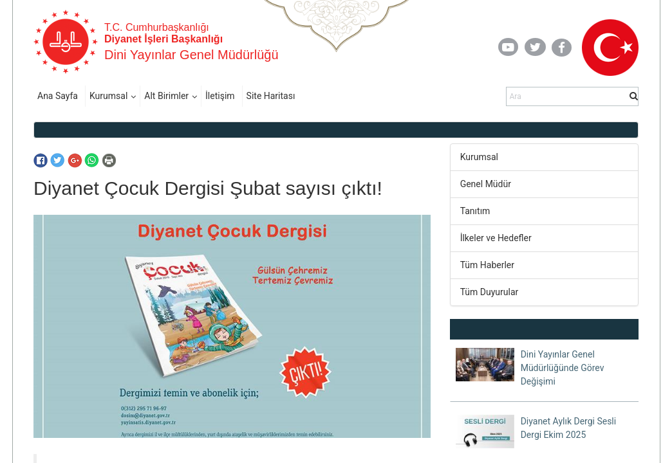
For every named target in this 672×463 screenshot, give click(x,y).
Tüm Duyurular (489, 292)
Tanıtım (475, 211)
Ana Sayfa (57, 96)
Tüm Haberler (487, 265)
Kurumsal (108, 96)
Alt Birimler (166, 96)
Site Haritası (271, 96)
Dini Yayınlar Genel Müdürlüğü (191, 55)
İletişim (220, 96)
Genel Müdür (485, 184)
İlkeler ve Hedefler (496, 238)
